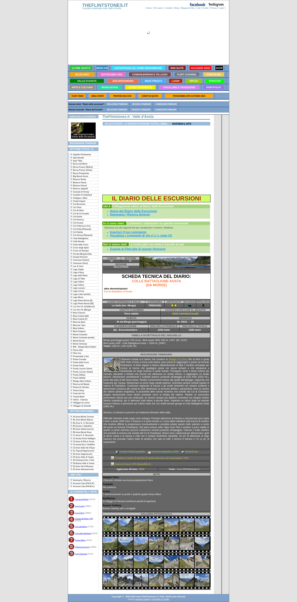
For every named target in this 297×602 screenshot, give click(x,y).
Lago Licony (80, 506)
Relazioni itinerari (117, 104)
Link (199, 8)
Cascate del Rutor (81, 499)
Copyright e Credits (160, 599)
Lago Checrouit (81, 554)
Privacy (213, 8)
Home (149, 8)
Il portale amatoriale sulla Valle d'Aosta (101, 8)
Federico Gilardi (142, 599)
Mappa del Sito (188, 8)
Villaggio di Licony (82, 547)
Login (221, 8)
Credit (205, 8)
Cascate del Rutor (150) (84, 519)
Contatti (168, 8)
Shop (176, 8)
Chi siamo (158, 8)
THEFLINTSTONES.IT (105, 5)
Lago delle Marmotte (83, 533)
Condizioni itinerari (166, 104)
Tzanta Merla (80, 540)
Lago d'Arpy (79, 513)
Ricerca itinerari (141, 104)
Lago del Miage (81, 527)
